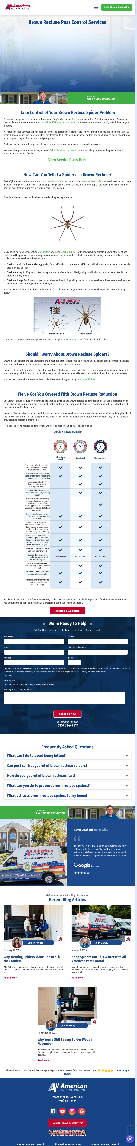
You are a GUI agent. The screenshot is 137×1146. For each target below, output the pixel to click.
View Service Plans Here (67, 167)
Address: (8, 665)
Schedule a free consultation (64, 157)
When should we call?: (77, 654)
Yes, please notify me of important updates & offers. (29, 692)
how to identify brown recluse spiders (58, 129)
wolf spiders (44, 259)
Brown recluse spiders (92, 188)
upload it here (76, 346)
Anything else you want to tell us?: (18, 696)
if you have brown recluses (54, 188)
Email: (7, 654)
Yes (8, 683)
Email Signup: (9, 688)
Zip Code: (72, 665)
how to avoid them (86, 386)
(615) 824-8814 (121, 3)
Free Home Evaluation (67, 618)
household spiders (68, 259)
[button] (129, 1139)
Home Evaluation (117, 14)
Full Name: (9, 644)
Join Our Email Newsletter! (67, 1130)
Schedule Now (67, 721)
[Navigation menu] (96, 14)
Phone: (71, 644)
